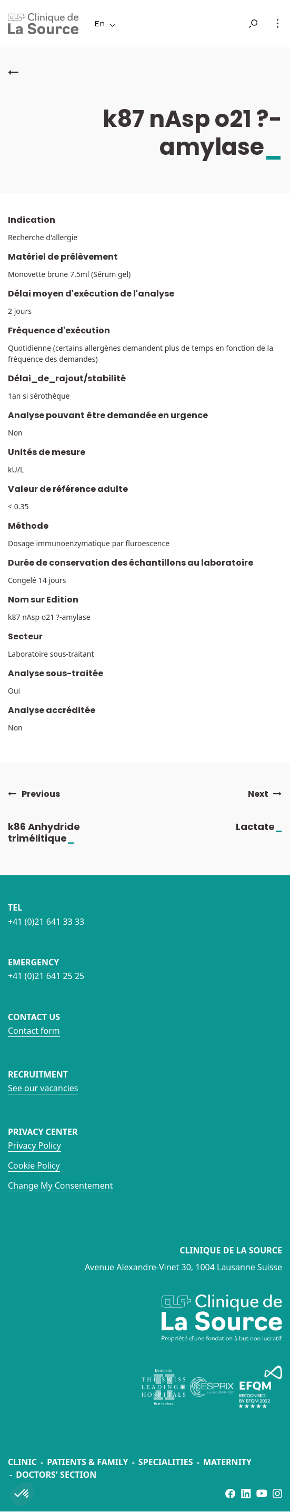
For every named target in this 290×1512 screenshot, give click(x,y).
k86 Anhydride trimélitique (52, 832)
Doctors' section (56, 1474)
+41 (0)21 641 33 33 (46, 921)
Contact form (34, 1030)
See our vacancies (43, 1088)
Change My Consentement (60, 1185)
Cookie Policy (34, 1165)
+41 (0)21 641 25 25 (46, 976)
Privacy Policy (34, 1145)
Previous (34, 794)
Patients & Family (87, 1462)
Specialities (165, 1462)
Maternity (227, 1462)
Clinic (22, 1462)
